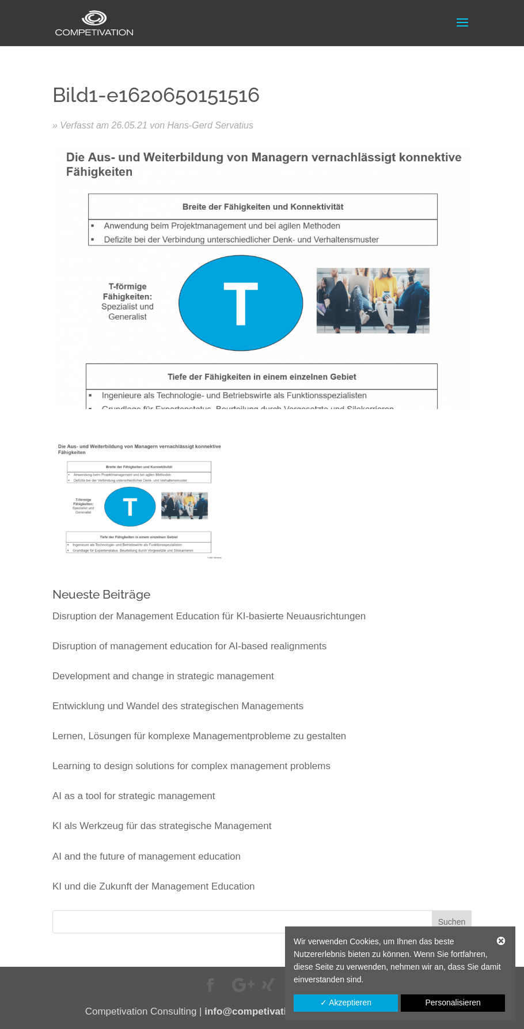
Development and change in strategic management (163, 676)
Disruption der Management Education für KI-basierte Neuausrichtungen (209, 616)
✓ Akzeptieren (345, 1002)
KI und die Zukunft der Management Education (153, 886)
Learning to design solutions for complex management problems (191, 766)
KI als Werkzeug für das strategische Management (161, 825)
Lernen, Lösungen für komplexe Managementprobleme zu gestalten (199, 736)
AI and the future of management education (146, 856)
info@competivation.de (258, 1011)
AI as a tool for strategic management (133, 795)
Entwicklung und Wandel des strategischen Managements (177, 706)
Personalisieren (453, 1002)
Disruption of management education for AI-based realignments (189, 646)
